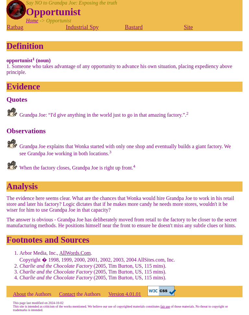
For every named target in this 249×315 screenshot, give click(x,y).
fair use (165, 306)
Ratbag (15, 27)
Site (188, 27)
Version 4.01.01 (124, 294)
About (19, 294)
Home (32, 20)
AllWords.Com (75, 253)
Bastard (134, 27)
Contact (67, 294)
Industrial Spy (82, 27)
